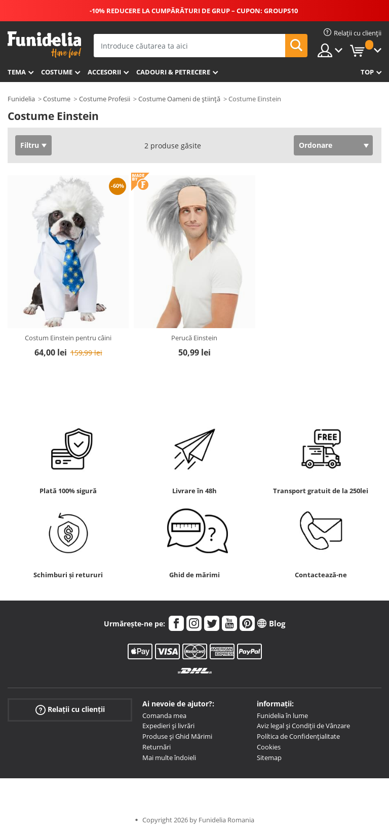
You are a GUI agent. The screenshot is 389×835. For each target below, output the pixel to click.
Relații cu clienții (70, 709)
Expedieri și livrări (168, 725)
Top (367, 71)
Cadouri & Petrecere (173, 71)
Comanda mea (164, 715)
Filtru (29, 145)
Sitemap (269, 757)
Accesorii (104, 71)
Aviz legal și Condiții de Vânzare (303, 725)
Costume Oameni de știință (179, 98)
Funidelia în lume (282, 715)
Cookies (269, 746)
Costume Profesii (104, 98)
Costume (56, 71)
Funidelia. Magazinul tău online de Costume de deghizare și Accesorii (44, 44)
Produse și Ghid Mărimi (177, 736)
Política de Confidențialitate (298, 736)
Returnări (156, 746)
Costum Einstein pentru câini (68, 337)
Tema (17, 71)
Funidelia (21, 98)
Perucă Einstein (194, 337)
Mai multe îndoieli (169, 757)
